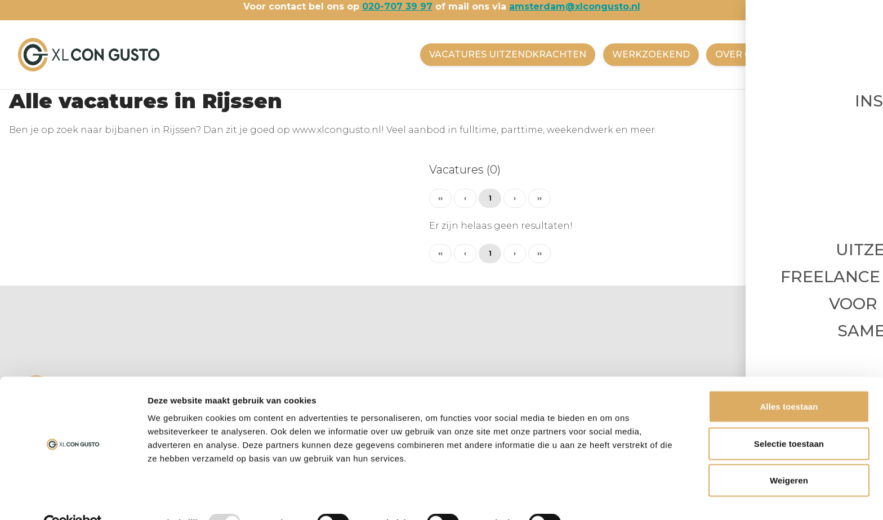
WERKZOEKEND (648, 54)
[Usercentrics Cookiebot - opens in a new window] (73, 498)
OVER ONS (739, 54)
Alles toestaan (789, 381)
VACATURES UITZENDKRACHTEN (503, 54)
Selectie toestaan (789, 418)
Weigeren (789, 455)
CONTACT (814, 54)
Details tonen (608, 498)
